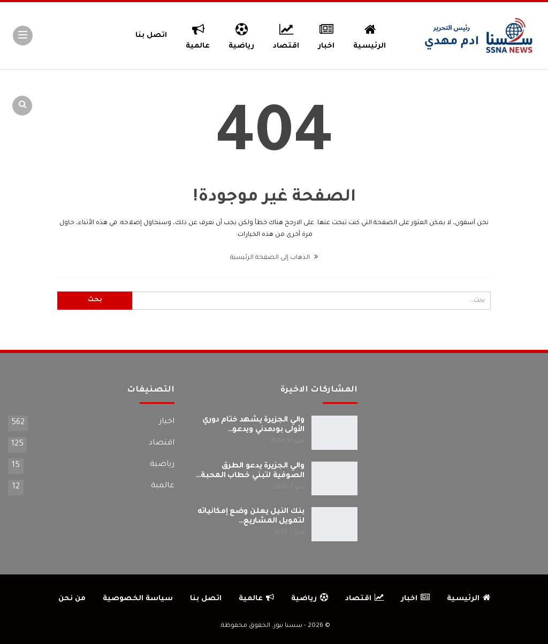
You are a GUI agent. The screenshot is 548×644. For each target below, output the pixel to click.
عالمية (198, 34)
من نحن (72, 599)
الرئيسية (369, 34)
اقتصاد (286, 34)
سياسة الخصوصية (138, 599)
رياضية (241, 34)
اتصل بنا (151, 36)
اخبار (327, 34)
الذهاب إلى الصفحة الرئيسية (274, 258)
